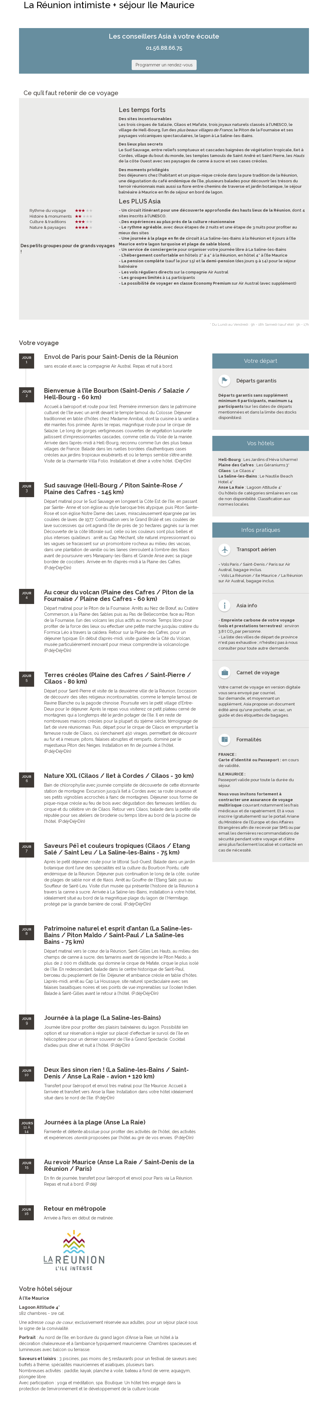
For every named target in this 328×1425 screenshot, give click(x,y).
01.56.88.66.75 (164, 48)
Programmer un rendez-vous (164, 64)
